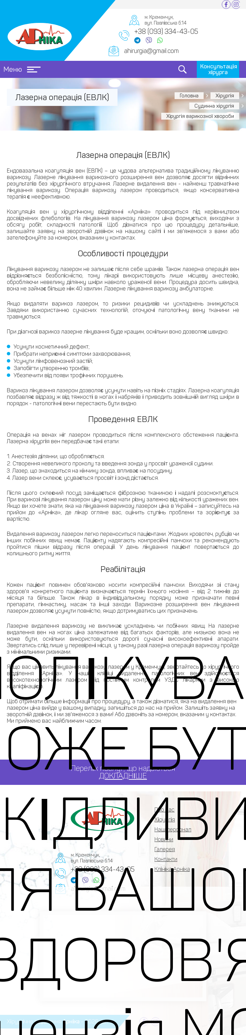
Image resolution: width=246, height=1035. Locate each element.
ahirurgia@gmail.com (151, 51)
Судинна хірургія (214, 106)
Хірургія (225, 96)
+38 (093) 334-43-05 (166, 31)
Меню (22, 69)
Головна (189, 96)
